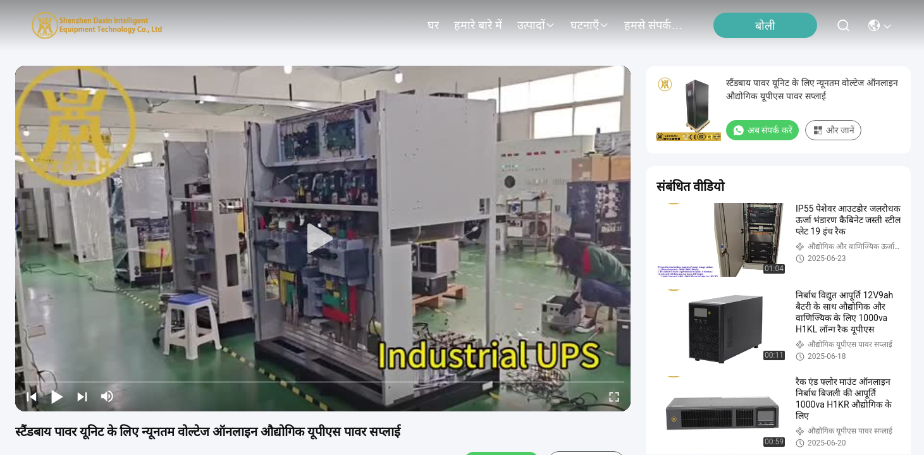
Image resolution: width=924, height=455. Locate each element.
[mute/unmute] (107, 396)
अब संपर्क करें (762, 130)
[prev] (31, 396)
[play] (323, 239)
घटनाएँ (589, 25)
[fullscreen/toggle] (614, 396)
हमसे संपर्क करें (654, 25)
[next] (82, 396)
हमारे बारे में (478, 25)
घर (433, 25)
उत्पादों (536, 25)
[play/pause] (57, 396)
